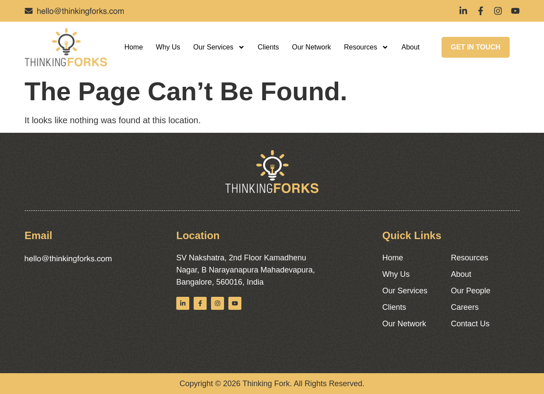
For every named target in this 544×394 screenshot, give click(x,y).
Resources (366, 47)
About (411, 47)
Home (133, 47)
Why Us (168, 47)
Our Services (218, 47)
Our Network (311, 47)
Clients (268, 47)
